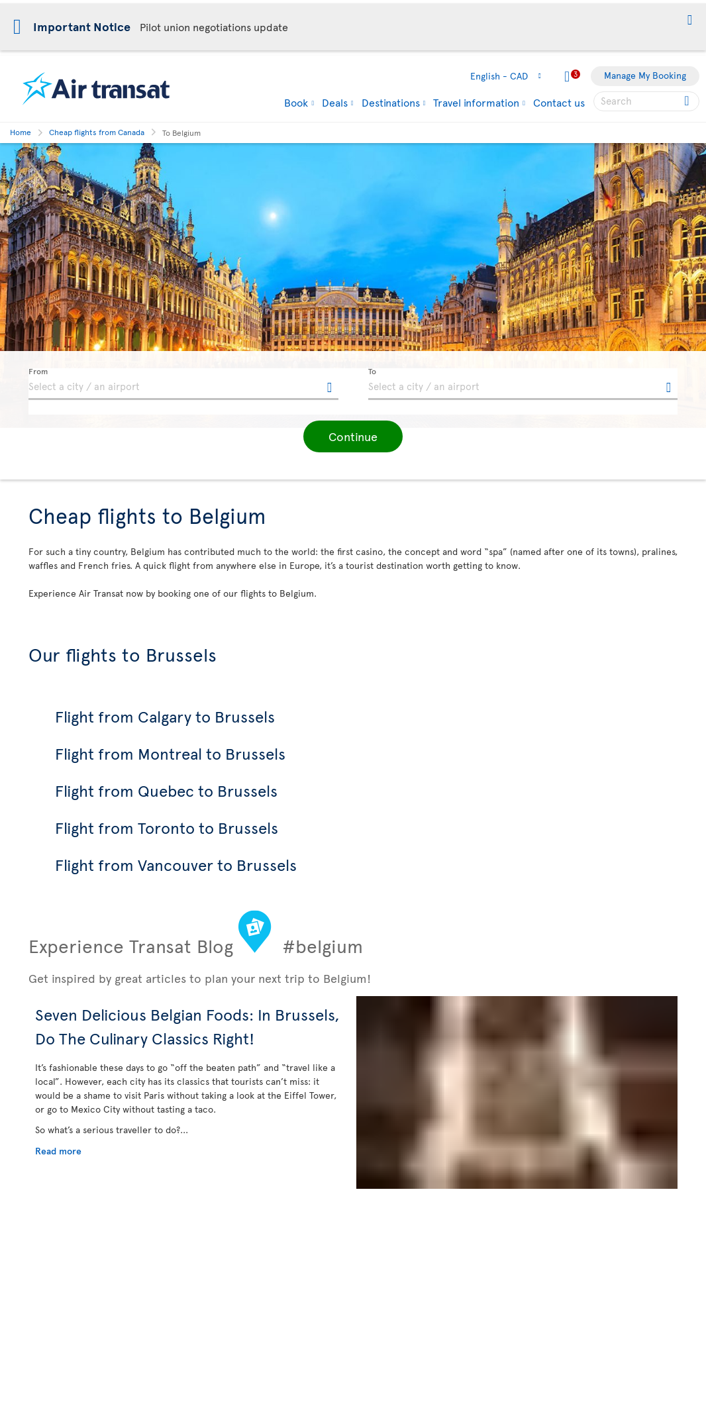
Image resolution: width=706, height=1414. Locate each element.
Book (296, 102)
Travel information (476, 102)
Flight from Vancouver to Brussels (176, 865)
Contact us (559, 102)
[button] (689, 21)
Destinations (391, 102)
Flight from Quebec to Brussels (166, 790)
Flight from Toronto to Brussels (166, 827)
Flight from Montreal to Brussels (170, 753)
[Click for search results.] (687, 101)
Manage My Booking (645, 75)
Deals (334, 102)
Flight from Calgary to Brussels (165, 716)
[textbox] (183, 384)
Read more (58, 1150)
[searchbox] (646, 101)
